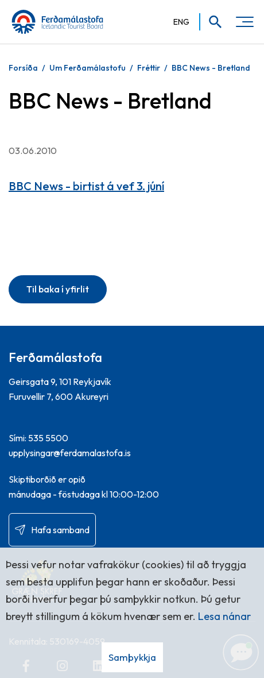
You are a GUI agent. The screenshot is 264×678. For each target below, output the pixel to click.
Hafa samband (60, 530)
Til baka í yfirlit (57, 289)
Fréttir (148, 68)
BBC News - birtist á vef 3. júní (86, 186)
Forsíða (23, 68)
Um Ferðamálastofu (87, 68)
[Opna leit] (211, 21)
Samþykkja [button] (132, 657)
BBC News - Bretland (211, 68)
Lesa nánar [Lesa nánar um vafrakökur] (224, 616)
